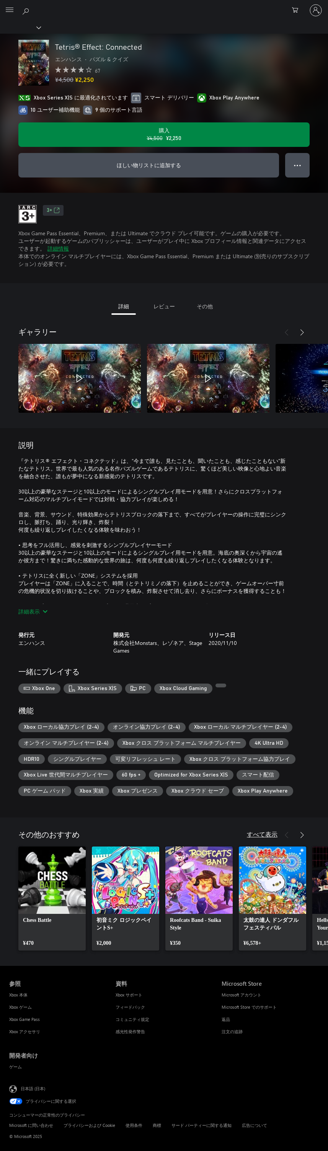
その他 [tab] (205, 306)
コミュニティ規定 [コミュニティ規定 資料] (132, 1019)
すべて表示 (262, 834)
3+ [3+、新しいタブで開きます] (53, 210)
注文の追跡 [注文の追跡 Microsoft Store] (232, 1031)
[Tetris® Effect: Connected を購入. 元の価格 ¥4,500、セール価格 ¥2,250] (164, 134)
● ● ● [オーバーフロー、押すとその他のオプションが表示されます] (297, 165)
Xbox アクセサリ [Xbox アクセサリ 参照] (24, 1031)
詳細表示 (32, 611)
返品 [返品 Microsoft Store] (226, 1019)
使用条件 (134, 1125)
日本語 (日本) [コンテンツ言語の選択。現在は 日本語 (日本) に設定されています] (33, 1088)
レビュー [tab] (164, 306)
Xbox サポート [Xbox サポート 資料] (129, 994)
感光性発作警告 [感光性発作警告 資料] (130, 1031)
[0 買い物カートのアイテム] (297, 10)
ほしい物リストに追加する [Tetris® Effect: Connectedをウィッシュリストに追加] (149, 165)
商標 (157, 1125)
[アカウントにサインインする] (316, 10)
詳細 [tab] (123, 306)
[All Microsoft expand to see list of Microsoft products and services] (9, 10)
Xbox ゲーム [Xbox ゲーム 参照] (20, 1006)
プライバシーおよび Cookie (89, 1125)
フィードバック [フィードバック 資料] (130, 1006)
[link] (52, 899)
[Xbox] (20, 27)
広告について (254, 1125)
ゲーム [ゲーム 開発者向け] (15, 1066)
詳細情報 (58, 248)
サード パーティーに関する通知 (201, 1125)
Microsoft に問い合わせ (31, 1125)
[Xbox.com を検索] (26, 10)
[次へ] (302, 332)
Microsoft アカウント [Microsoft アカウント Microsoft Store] (241, 994)
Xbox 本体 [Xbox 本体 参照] (18, 994)
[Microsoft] (164, 5)
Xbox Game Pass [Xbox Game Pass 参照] (24, 1019)
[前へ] (286, 332)
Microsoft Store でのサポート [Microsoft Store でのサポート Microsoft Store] (249, 1006)
